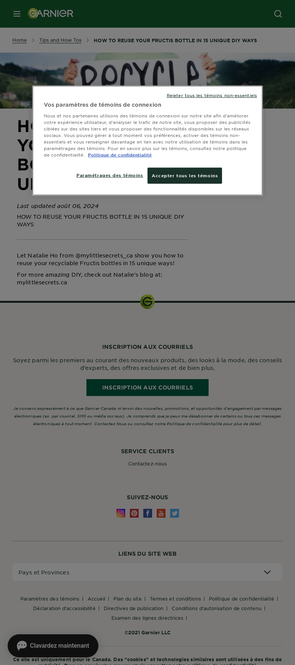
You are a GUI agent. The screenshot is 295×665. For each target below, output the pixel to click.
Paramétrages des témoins (109, 175)
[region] (147, 141)
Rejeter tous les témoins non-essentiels (212, 95)
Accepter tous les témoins (185, 175)
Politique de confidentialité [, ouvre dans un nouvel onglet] (120, 154)
